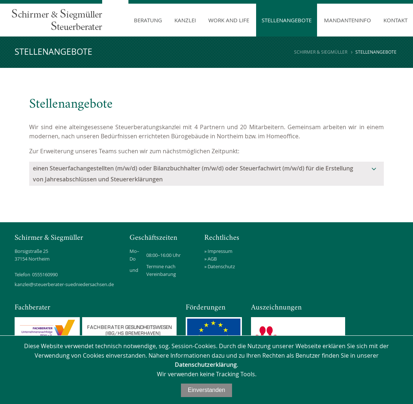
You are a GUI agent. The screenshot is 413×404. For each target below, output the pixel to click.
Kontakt (395, 20)
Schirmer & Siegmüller (320, 52)
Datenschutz (221, 266)
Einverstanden (206, 390)
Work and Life (228, 20)
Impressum (220, 251)
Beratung (148, 20)
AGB (212, 258)
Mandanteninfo (347, 20)
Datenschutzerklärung (206, 365)
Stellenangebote (287, 20)
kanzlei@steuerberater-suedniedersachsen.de (64, 284)
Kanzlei (185, 20)
